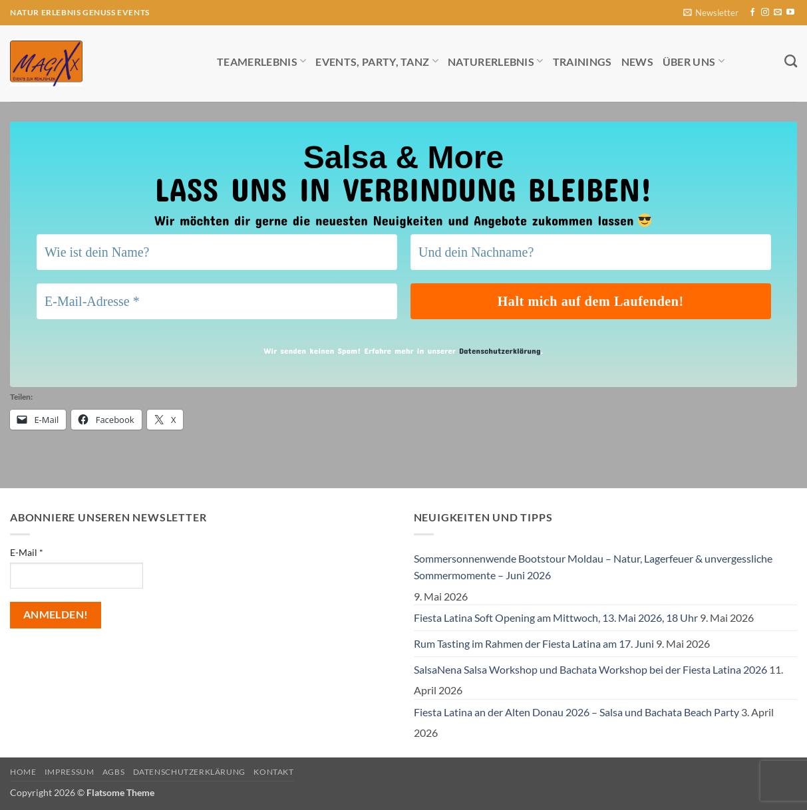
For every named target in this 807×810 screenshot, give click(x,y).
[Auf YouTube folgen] (790, 12)
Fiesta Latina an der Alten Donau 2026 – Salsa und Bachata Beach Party (576, 712)
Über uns (694, 61)
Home (23, 772)
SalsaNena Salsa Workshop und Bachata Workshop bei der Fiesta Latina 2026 (590, 669)
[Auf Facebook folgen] (752, 12)
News (637, 61)
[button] (710, 13)
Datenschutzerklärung (500, 350)
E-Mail (26, 552)
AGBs (113, 772)
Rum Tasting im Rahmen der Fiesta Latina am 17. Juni (534, 643)
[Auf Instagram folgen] (765, 12)
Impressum (69, 772)
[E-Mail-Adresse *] (217, 301)
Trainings (582, 61)
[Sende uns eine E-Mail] (778, 12)
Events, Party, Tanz (376, 61)
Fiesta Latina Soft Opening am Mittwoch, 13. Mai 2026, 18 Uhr (556, 617)
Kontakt (273, 772)
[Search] (790, 61)
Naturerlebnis (496, 61)
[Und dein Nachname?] (590, 252)
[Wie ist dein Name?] (217, 252)
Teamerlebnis (261, 61)
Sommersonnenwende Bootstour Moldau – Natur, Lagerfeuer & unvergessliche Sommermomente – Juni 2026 (593, 567)
